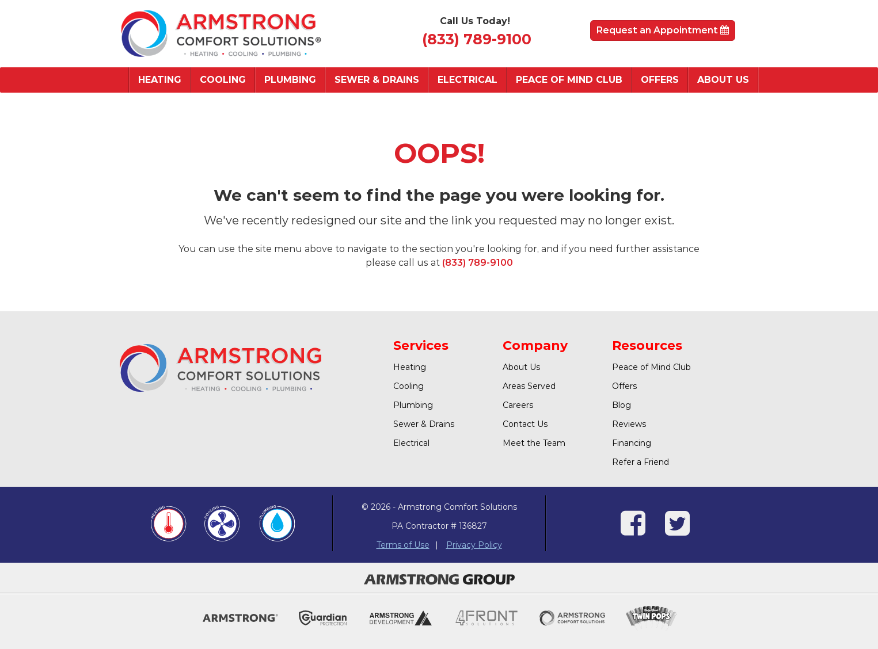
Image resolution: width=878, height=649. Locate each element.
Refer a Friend (640, 462)
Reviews (629, 424)
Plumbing (290, 79)
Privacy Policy (474, 545)
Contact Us (525, 424)
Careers (518, 405)
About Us (723, 79)
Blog (621, 405)
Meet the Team (534, 443)
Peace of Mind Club (569, 79)
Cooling (223, 79)
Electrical (467, 79)
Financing (631, 443)
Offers (660, 79)
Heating (159, 79)
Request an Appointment (662, 30)
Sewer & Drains (377, 79)
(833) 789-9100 (476, 39)
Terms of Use (403, 545)
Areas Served (529, 386)
